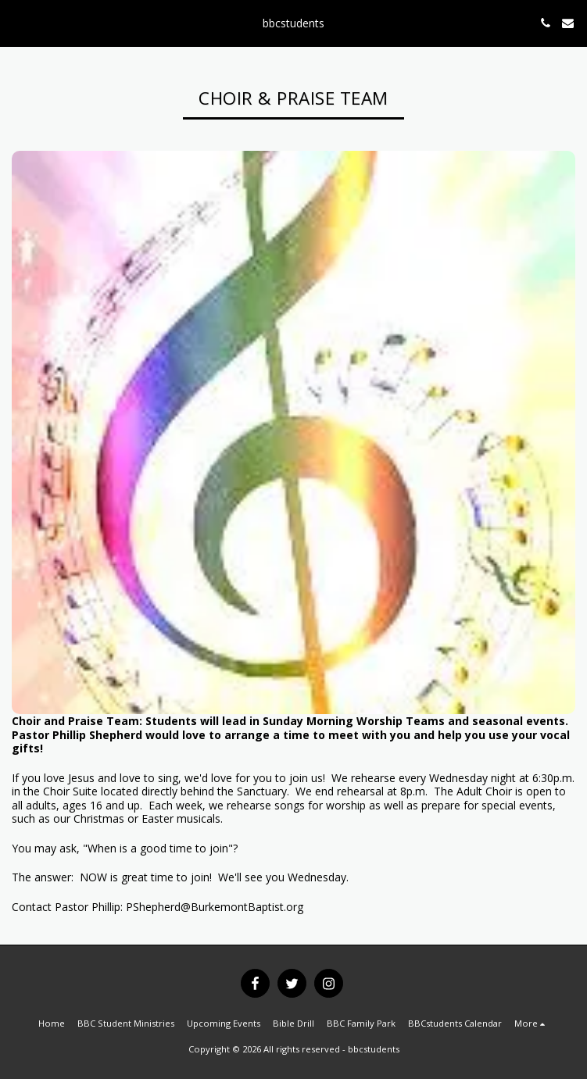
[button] (17, 22)
